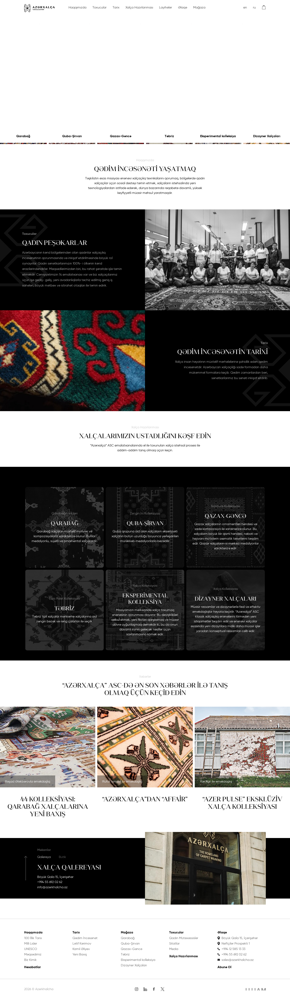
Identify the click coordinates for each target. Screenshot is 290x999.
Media (173, 949)
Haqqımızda (77, 7)
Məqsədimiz (32, 954)
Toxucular (99, 7)
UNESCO (30, 949)
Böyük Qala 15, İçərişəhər (55, 877)
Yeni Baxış (79, 954)
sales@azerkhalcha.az (238, 960)
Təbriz (169, 136)
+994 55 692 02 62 (49, 882)
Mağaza (199, 7)
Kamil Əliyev (81, 949)
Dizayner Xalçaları (266, 136)
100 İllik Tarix (33, 938)
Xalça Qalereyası (69, 867)
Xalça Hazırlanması (139, 7)
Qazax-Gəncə (120, 136)
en (245, 7)
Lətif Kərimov (81, 943)
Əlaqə (182, 7)
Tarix (116, 7)
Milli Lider (30, 943)
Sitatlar (174, 943)
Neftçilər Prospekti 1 (236, 943)
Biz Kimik (30, 960)
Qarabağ (23, 136)
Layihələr (165, 7)
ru (254, 7)
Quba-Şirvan (72, 136)
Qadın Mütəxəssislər (183, 938)
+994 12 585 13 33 (233, 949)
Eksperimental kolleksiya (218, 136)
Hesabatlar (32, 967)
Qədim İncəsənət (84, 938)
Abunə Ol (224, 967)
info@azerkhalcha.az (52, 887)
